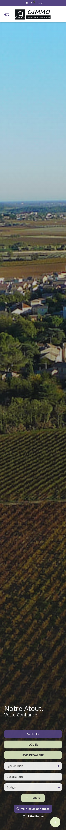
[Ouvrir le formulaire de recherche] (33, 807)
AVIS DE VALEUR (33, 764)
